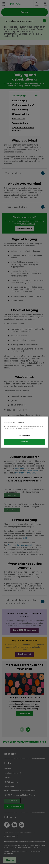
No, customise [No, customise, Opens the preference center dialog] (24, 435)
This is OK (25, 442)
